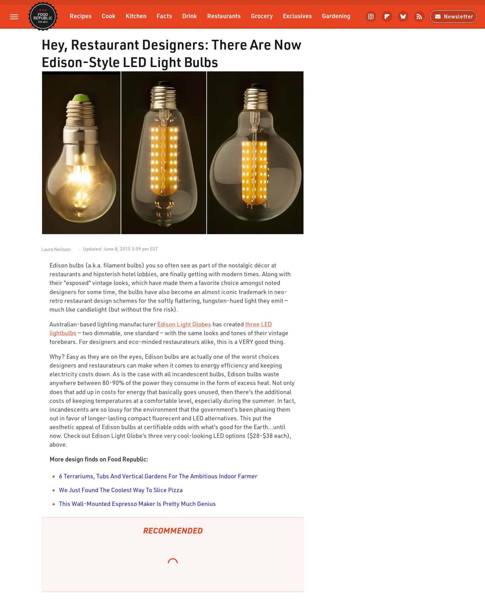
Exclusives (297, 16)
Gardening (336, 16)
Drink (189, 16)
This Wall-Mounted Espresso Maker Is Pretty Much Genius (137, 503)
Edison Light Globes (184, 324)
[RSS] (419, 16)
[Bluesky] (403, 16)
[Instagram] (370, 16)
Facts (164, 16)
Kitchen (136, 16)
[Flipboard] (387, 16)
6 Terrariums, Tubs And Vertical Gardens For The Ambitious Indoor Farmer (158, 476)
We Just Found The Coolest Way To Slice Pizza (121, 489)
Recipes (81, 16)
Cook (109, 16)
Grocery (262, 16)
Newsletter (453, 16)
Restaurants (224, 16)
